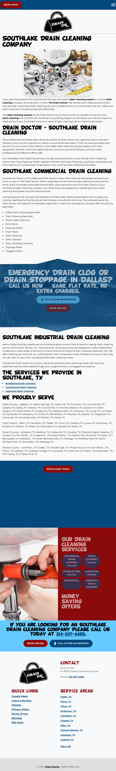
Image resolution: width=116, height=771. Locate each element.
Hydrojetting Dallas (67, 573)
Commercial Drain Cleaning (21, 387)
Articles (16, 705)
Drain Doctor (52, 766)
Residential (67, 580)
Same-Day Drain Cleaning (87, 583)
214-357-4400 (70, 634)
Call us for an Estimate (58, 295)
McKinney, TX (68, 711)
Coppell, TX (66, 720)
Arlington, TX (67, 735)
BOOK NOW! (11, 4)
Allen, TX (65, 725)
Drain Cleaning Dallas (87, 559)
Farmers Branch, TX (71, 730)
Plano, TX (65, 701)
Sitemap (16, 718)
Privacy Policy (20, 709)
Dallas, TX (65, 696)
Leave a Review (21, 700)
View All (65, 746)
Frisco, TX (65, 706)
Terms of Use (19, 713)
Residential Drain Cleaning (20, 383)
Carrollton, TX (68, 716)
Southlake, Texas (58, 469)
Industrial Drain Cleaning (19, 391)
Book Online (58, 303)
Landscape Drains (87, 573)
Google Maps (19, 696)
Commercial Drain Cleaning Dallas (66, 561)
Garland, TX (66, 739)
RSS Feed (17, 722)
